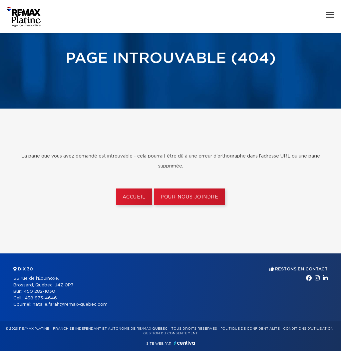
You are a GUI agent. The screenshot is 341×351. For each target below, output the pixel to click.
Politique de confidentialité (250, 328)
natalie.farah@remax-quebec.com (70, 304)
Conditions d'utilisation (308, 328)
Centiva (184, 343)
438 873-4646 (41, 298)
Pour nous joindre (189, 197)
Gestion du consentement (170, 333)
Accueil (134, 197)
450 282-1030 (39, 291)
